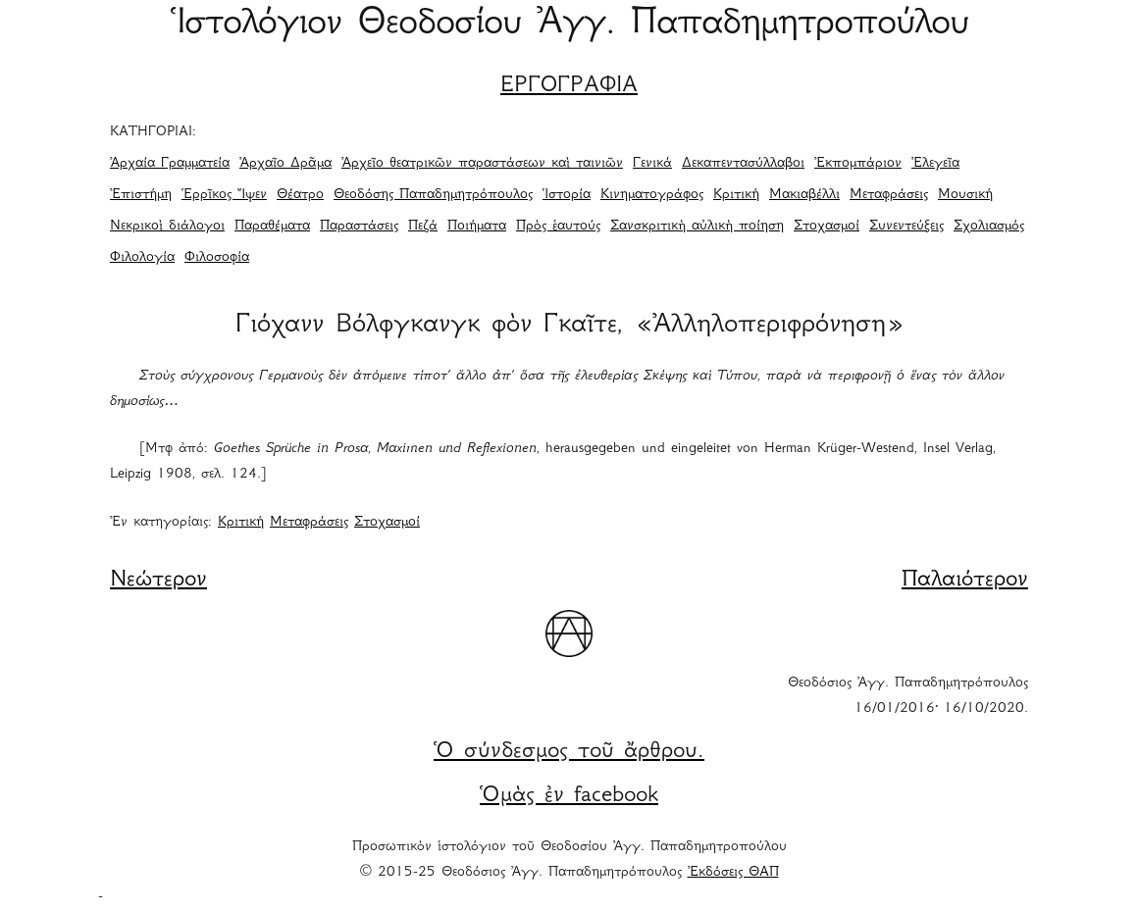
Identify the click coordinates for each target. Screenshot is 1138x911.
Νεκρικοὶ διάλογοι (167, 226)
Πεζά (423, 226)
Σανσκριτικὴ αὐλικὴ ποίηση (697, 226)
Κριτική (736, 195)
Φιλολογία (142, 258)
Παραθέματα (272, 226)
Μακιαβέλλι (804, 195)
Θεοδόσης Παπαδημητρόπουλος (433, 195)
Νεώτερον (158, 580)
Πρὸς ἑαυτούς (558, 226)
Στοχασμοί (826, 226)
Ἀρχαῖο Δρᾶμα (285, 164)
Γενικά (652, 164)
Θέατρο (300, 195)
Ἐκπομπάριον (858, 164)
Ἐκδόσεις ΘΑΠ (733, 873)
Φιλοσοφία (216, 258)
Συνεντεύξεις (906, 226)
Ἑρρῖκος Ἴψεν (224, 195)
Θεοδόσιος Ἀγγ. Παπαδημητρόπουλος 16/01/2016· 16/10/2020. (908, 696)
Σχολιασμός (989, 226)
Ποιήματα (476, 226)
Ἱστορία (567, 195)
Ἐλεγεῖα (935, 164)
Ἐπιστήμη (141, 195)
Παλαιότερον (965, 580)
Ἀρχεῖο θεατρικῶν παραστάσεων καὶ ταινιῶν (482, 164)
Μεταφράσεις (889, 195)
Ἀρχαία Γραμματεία (170, 164)
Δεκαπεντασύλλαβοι (743, 164)
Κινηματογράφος (651, 195)
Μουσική (965, 195)
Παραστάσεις (359, 226)
